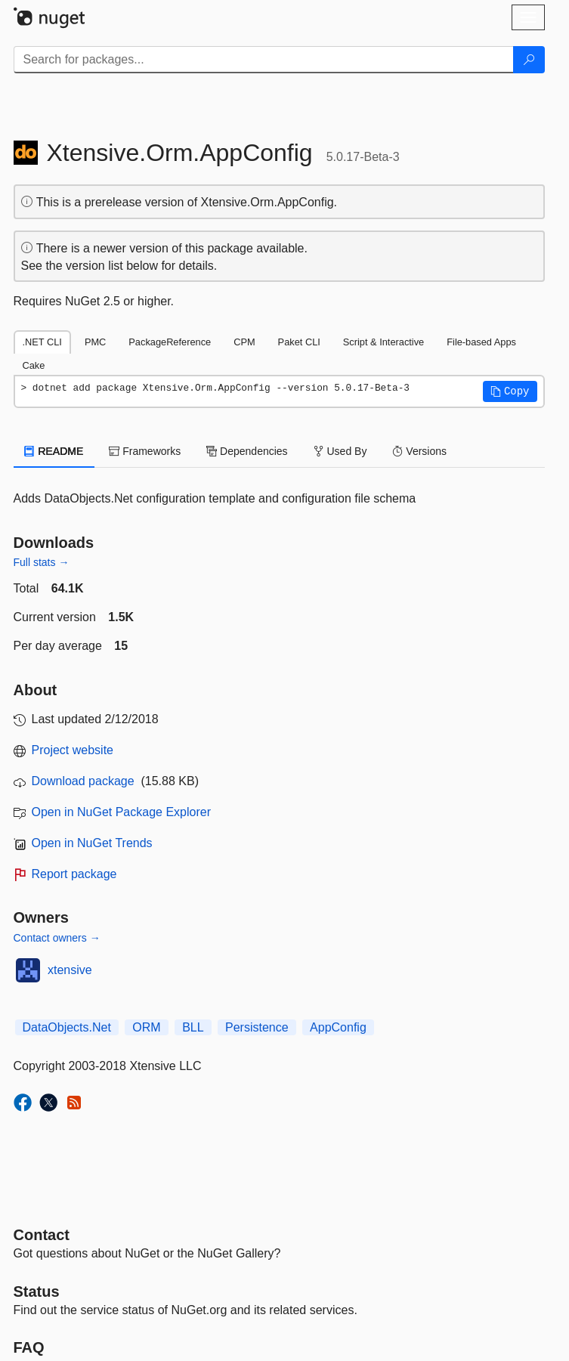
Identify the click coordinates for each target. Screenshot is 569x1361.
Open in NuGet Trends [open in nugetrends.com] (92, 843)
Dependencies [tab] (246, 451)
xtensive (70, 970)
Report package (74, 874)
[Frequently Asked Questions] (29, 1347)
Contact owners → (57, 938)
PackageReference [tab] (169, 342)
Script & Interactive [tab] (383, 342)
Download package (83, 781)
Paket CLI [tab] (299, 342)
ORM (146, 1027)
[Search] (529, 59)
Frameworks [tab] (145, 451)
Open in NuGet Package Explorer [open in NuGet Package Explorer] (121, 812)
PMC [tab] (95, 342)
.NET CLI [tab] (42, 342)
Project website (73, 750)
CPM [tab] (244, 342)
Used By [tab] (340, 451)
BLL (192, 1027)
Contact (42, 1234)
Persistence (257, 1027)
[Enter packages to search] (264, 59)
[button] (510, 391)
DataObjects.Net (67, 1027)
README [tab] (54, 451)
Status (37, 1291)
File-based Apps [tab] (481, 342)
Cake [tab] (34, 365)
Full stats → (42, 562)
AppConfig (338, 1027)
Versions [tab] (419, 451)
